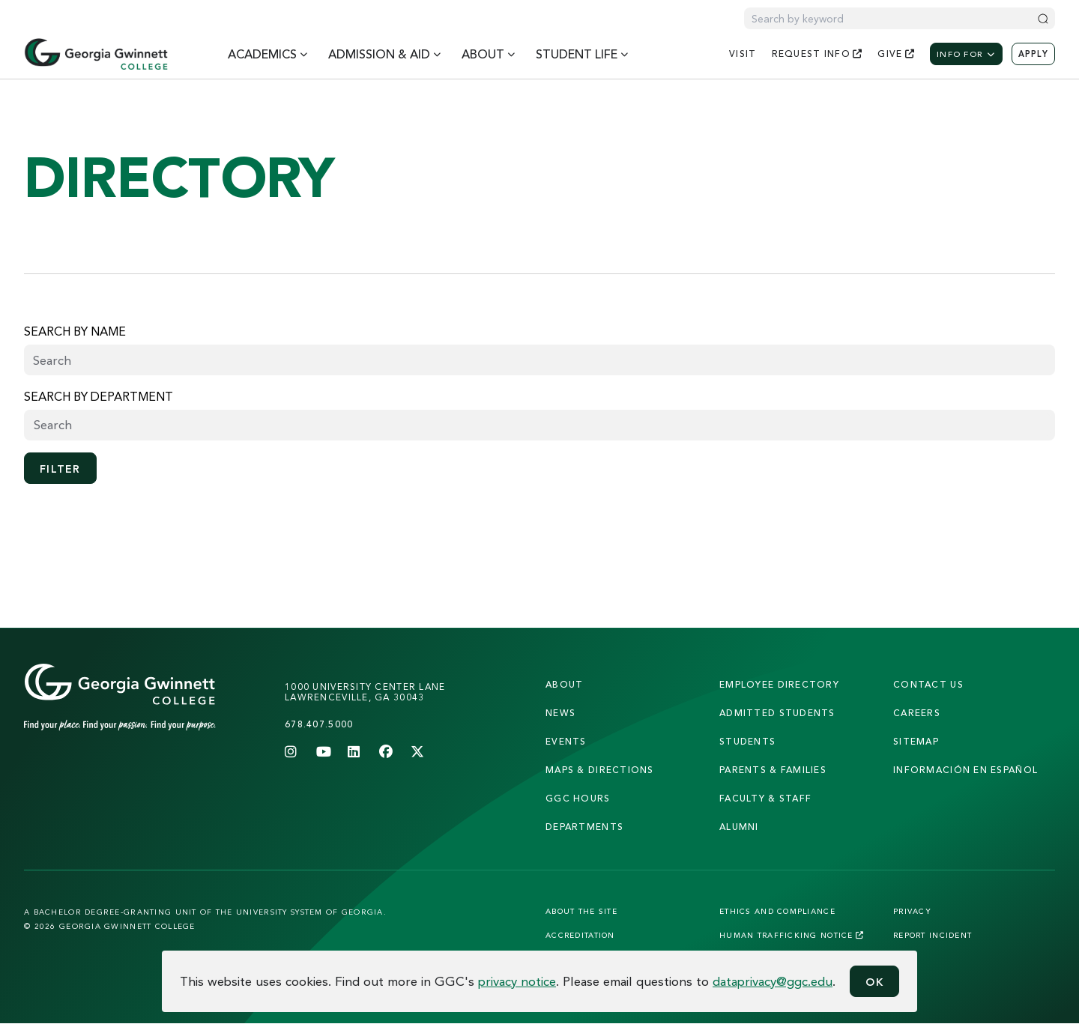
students (747, 741)
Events (566, 741)
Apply (1033, 54)
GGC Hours (578, 798)
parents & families (772, 769)
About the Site (581, 910)
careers (916, 712)
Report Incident (932, 934)
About (564, 684)
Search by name (75, 331)
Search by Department (98, 396)
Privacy (912, 910)
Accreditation (580, 934)
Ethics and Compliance (777, 910)
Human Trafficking (791, 934)
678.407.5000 (319, 724)
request (817, 53)
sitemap (916, 741)
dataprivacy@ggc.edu (772, 981)
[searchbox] (539, 424)
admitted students (777, 712)
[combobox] (539, 425)
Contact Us (928, 684)
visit (742, 53)
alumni (739, 826)
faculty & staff (765, 798)
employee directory (779, 684)
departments (584, 826)
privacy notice (517, 981)
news (560, 712)
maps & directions (599, 769)
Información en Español (965, 769)
